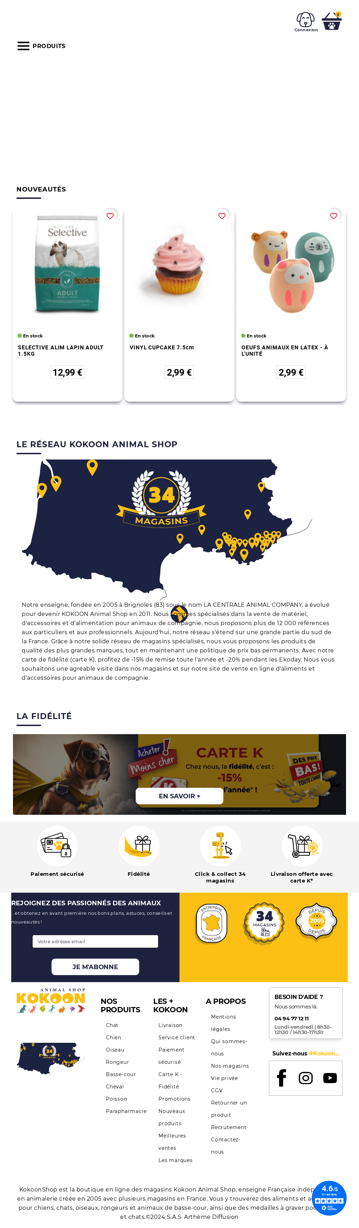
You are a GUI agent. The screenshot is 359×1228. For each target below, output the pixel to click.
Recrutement (229, 1127)
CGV (217, 1090)
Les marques (175, 1160)
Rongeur (117, 1062)
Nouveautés (41, 189)
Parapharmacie (126, 1111)
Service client (176, 1037)
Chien (113, 1037)
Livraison (170, 1025)
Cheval (115, 1086)
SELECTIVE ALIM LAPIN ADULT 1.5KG (61, 350)
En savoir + (180, 796)
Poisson (116, 1099)
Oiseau (115, 1050)
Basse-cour (121, 1074)
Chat (112, 1025)
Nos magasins (230, 1066)
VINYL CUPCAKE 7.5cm (162, 347)
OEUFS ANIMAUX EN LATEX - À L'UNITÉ (285, 350)
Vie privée (224, 1078)
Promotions (174, 1099)
